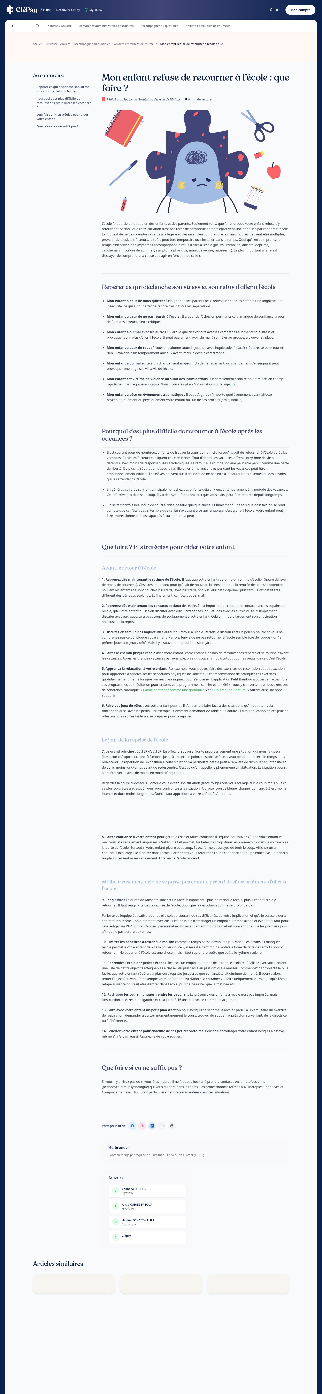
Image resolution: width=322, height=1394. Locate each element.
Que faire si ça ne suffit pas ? (57, 126)
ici (233, 384)
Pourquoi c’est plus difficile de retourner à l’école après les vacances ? (64, 102)
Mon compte (300, 10)
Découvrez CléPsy (68, 10)
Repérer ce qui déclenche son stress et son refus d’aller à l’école (63, 89)
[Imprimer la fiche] (172, 1126)
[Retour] (12, 25)
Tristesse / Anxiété (59, 26)
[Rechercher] (37, 25)
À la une (45, 10)
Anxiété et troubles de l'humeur (207, 26)
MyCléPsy (93, 10)
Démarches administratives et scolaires (106, 26)
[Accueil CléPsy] (22, 10)
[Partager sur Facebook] (132, 1126)
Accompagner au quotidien (160, 26)
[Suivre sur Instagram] (142, 1126)
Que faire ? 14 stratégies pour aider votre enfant (62, 116)
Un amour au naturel (230, 690)
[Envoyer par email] (162, 1126)
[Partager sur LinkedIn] (152, 1126)
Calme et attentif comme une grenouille (174, 690)
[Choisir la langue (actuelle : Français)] (276, 10)
